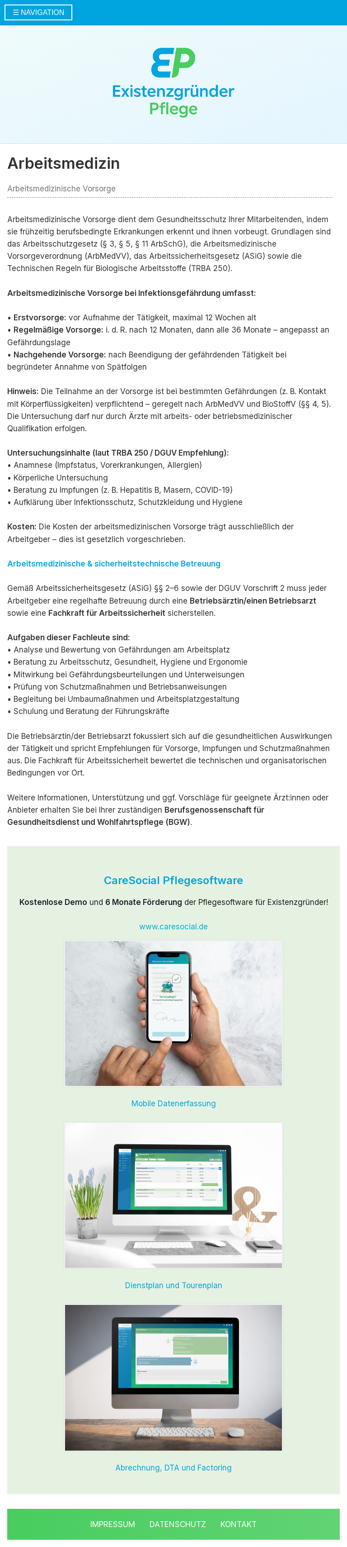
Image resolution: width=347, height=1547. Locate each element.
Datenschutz (178, 1524)
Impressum (112, 1524)
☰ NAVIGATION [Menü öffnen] (39, 12)
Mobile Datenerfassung (173, 1103)
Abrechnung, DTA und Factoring (173, 1467)
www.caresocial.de (173, 926)
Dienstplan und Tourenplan (173, 1285)
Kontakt (238, 1524)
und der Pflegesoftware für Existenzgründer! (173, 902)
